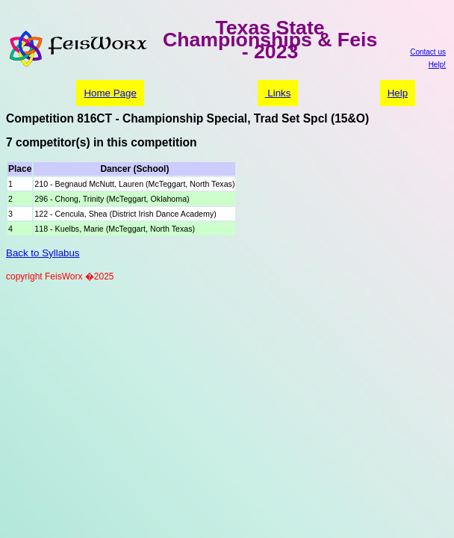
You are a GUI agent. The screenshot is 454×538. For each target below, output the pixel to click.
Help (398, 93)
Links (278, 93)
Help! (437, 65)
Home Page (110, 93)
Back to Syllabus (43, 253)
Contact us (428, 52)
